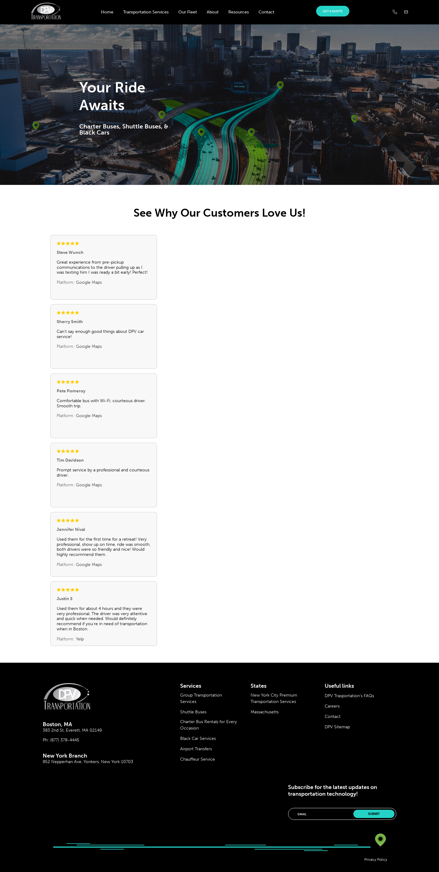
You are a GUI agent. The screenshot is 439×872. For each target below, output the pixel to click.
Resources (238, 12)
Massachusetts (265, 712)
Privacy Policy (375, 859)
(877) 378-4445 (64, 740)
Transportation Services (146, 12)
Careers (332, 706)
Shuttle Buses (193, 712)
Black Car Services (198, 738)
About (213, 12)
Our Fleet (187, 12)
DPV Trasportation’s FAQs (349, 695)
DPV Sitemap (337, 727)
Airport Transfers (196, 748)
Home (107, 12)
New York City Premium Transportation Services (274, 698)
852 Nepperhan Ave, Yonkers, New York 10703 (88, 761)
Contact (266, 12)
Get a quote (333, 11)
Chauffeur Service (197, 759)
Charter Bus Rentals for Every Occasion (208, 725)
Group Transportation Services (201, 698)
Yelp (80, 639)
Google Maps (89, 282)
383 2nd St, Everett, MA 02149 (72, 730)
